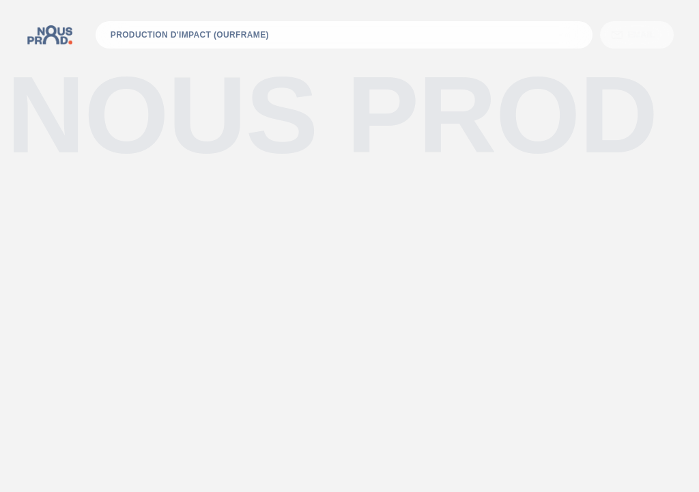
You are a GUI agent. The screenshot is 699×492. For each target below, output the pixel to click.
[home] (50, 35)
